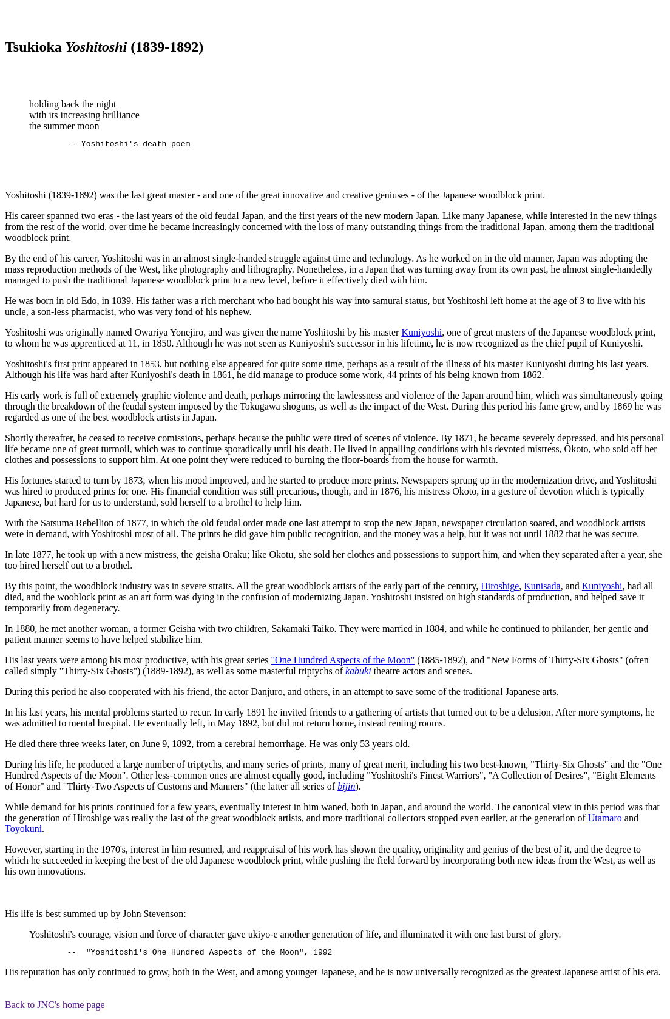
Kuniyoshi (421, 334)
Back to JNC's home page (55, 1008)
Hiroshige (500, 588)
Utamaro (605, 819)
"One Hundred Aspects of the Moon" (343, 662)
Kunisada (542, 588)
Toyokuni (23, 830)
